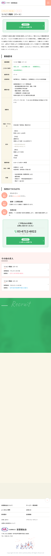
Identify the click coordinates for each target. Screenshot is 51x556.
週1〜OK (16, 66)
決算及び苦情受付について (8, 523)
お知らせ (28, 510)
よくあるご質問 (5, 510)
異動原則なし (36, 66)
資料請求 (3, 514)
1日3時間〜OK (26, 66)
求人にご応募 (16, 196)
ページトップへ (47, 500)
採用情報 (28, 514)
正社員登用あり (18, 70)
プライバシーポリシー (32, 519)
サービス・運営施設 (32, 505)
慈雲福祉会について (7, 505)
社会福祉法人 (9, 3)
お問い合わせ (4, 519)
